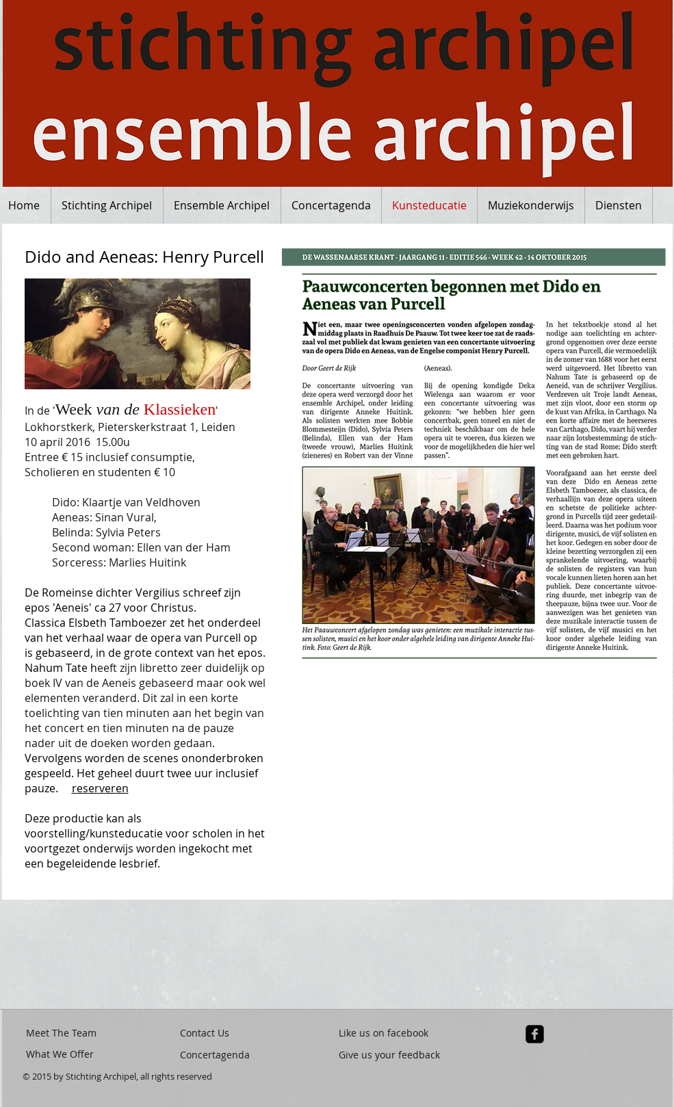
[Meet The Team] (63, 1033)
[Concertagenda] (229, 1054)
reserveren (100, 788)
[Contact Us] (208, 1033)
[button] (44, 952)
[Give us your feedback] (391, 1055)
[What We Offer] (63, 1054)
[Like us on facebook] (391, 1033)
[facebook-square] (535, 1034)
